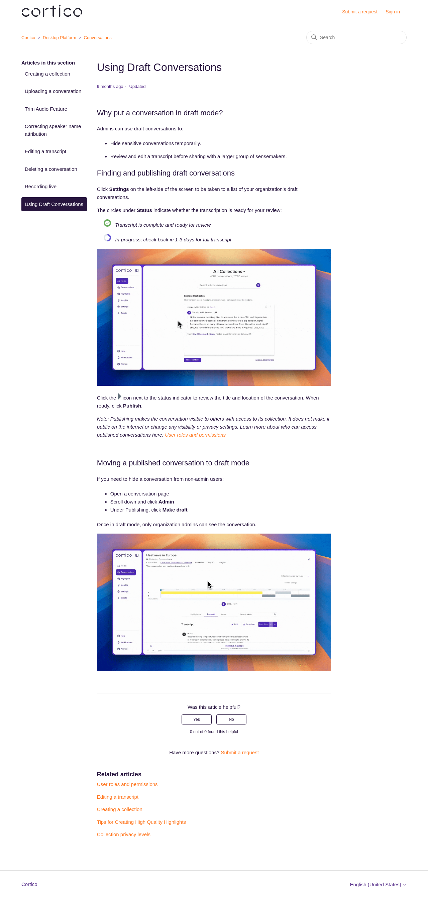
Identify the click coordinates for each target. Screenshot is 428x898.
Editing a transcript (45, 151)
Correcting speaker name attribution (53, 130)
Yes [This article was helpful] (196, 719)
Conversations (98, 37)
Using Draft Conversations (54, 204)
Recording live (41, 186)
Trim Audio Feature (46, 109)
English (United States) (378, 884)
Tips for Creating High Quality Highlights (141, 822)
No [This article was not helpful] (231, 719)
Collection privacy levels (123, 834)
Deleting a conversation (51, 169)
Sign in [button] (393, 11)
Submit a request (360, 11)
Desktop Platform (59, 37)
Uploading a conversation (53, 91)
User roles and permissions (127, 784)
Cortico (28, 37)
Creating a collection (47, 74)
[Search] (356, 37)
